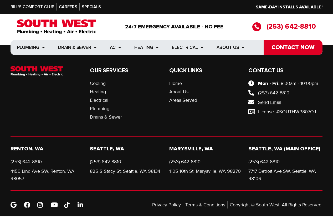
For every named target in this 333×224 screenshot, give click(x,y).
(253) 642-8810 (291, 26)
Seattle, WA (107, 149)
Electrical (187, 47)
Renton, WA (27, 149)
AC (115, 47)
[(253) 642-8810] (256, 26)
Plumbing (31, 47)
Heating (146, 47)
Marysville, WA (191, 149)
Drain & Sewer (77, 47)
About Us (230, 47)
